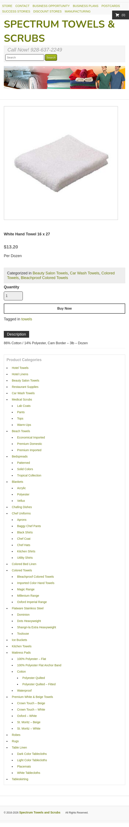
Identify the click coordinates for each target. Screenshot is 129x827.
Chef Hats (23, 545)
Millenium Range (28, 595)
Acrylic (21, 488)
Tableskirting (20, 779)
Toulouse (23, 633)
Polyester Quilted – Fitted (39, 684)
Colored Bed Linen (24, 564)
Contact (22, 6)
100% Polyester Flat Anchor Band (39, 665)
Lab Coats (24, 405)
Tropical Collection (29, 475)
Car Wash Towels (84, 273)
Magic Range (26, 589)
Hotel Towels (20, 368)
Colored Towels (22, 570)
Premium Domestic (29, 443)
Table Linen (19, 747)
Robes (16, 735)
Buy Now (64, 308)
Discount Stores (47, 11)
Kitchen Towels (21, 646)
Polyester (23, 494)
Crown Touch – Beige (31, 703)
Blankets (17, 481)
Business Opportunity (51, 6)
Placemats (24, 766)
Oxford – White (27, 716)
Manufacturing (78, 11)
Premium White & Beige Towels (32, 697)
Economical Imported (31, 437)
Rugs (15, 741)
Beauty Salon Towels (50, 273)
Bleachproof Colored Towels (44, 278)
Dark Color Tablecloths (32, 753)
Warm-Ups (24, 424)
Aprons (21, 519)
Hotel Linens (20, 374)
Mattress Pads (21, 652)
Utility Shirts (25, 557)
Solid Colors (25, 469)
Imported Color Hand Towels (35, 583)
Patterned (23, 462)
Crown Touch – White (31, 709)
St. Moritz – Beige (29, 722)
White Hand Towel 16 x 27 (27, 234)
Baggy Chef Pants (29, 526)
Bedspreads (20, 456)
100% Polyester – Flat (31, 659)
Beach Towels (21, 431)
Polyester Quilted (33, 678)
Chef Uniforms (21, 513)
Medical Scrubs (22, 399)
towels (26, 319)
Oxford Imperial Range (32, 602)
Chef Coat (23, 538)
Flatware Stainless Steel (27, 608)
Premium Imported (29, 450)
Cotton (21, 671)
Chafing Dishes (22, 507)
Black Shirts (25, 532)
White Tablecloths (28, 772)
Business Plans (85, 6)
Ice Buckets (19, 640)
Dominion (23, 614)
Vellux (21, 500)
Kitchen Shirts (26, 551)
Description (16, 334)
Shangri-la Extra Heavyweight (36, 627)
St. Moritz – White (28, 728)
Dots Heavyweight (29, 621)
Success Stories (16, 11)
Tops (20, 418)
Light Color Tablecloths (32, 760)
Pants (21, 412)
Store (7, 6)
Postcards (111, 6)
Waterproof (24, 690)
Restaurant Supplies (25, 387)
